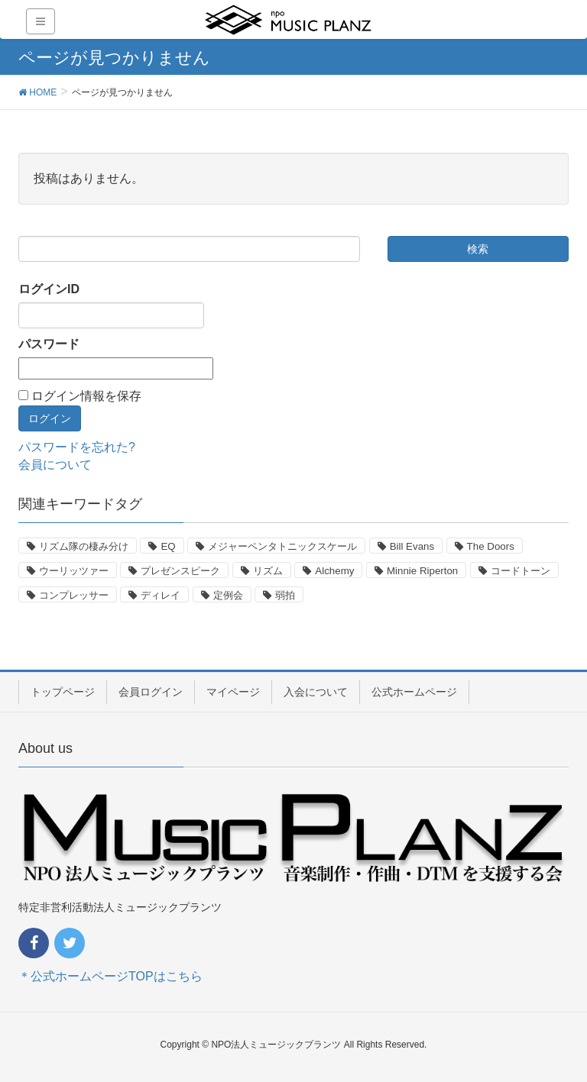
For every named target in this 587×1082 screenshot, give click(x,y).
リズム (268, 571)
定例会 (228, 595)
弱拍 (285, 595)
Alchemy (334, 571)
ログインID (48, 289)
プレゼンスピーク (180, 571)
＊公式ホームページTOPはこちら (110, 976)
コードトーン (520, 571)
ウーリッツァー (74, 571)
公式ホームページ (414, 692)
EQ (168, 546)
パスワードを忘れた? (76, 447)
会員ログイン (150, 692)
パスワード (48, 344)
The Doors (490, 546)
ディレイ (160, 595)
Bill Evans (412, 546)
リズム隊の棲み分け (83, 546)
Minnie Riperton (422, 571)
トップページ (63, 692)
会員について (55, 464)
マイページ (233, 692)
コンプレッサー (74, 595)
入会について (316, 692)
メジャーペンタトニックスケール (282, 546)
